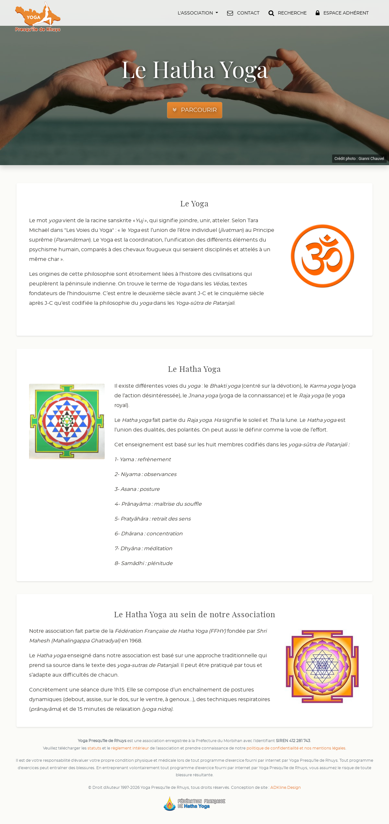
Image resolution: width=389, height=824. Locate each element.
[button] (198, 12)
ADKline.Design (285, 787)
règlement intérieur (130, 748)
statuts (94, 748)
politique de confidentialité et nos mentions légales (296, 748)
